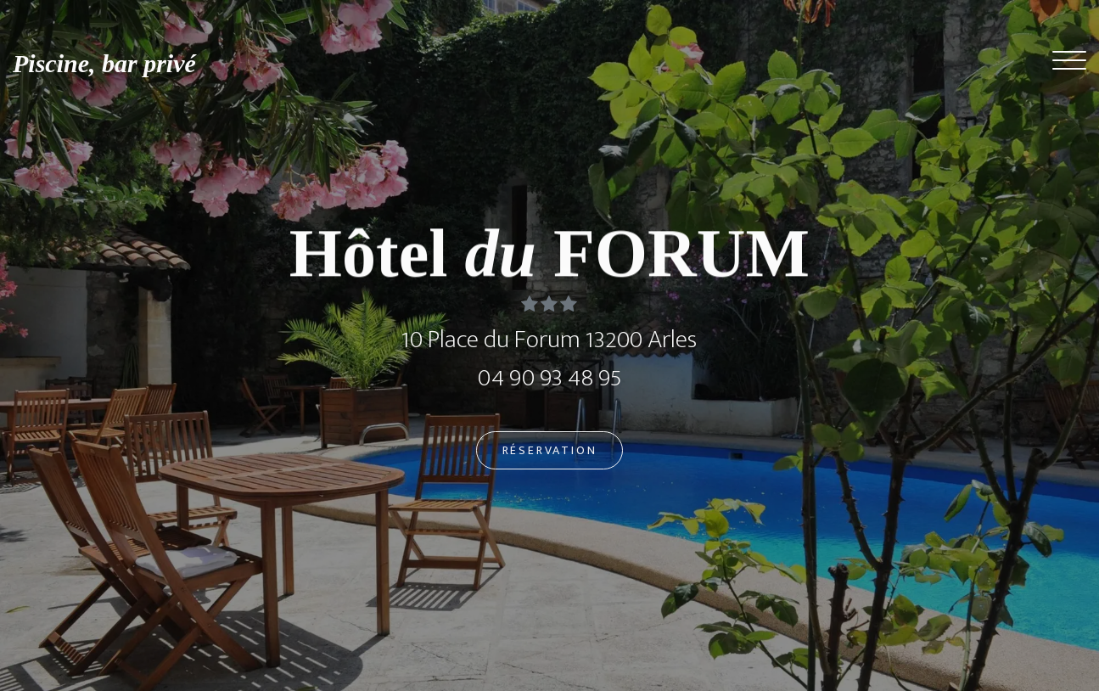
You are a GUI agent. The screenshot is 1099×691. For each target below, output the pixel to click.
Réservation (549, 453)
